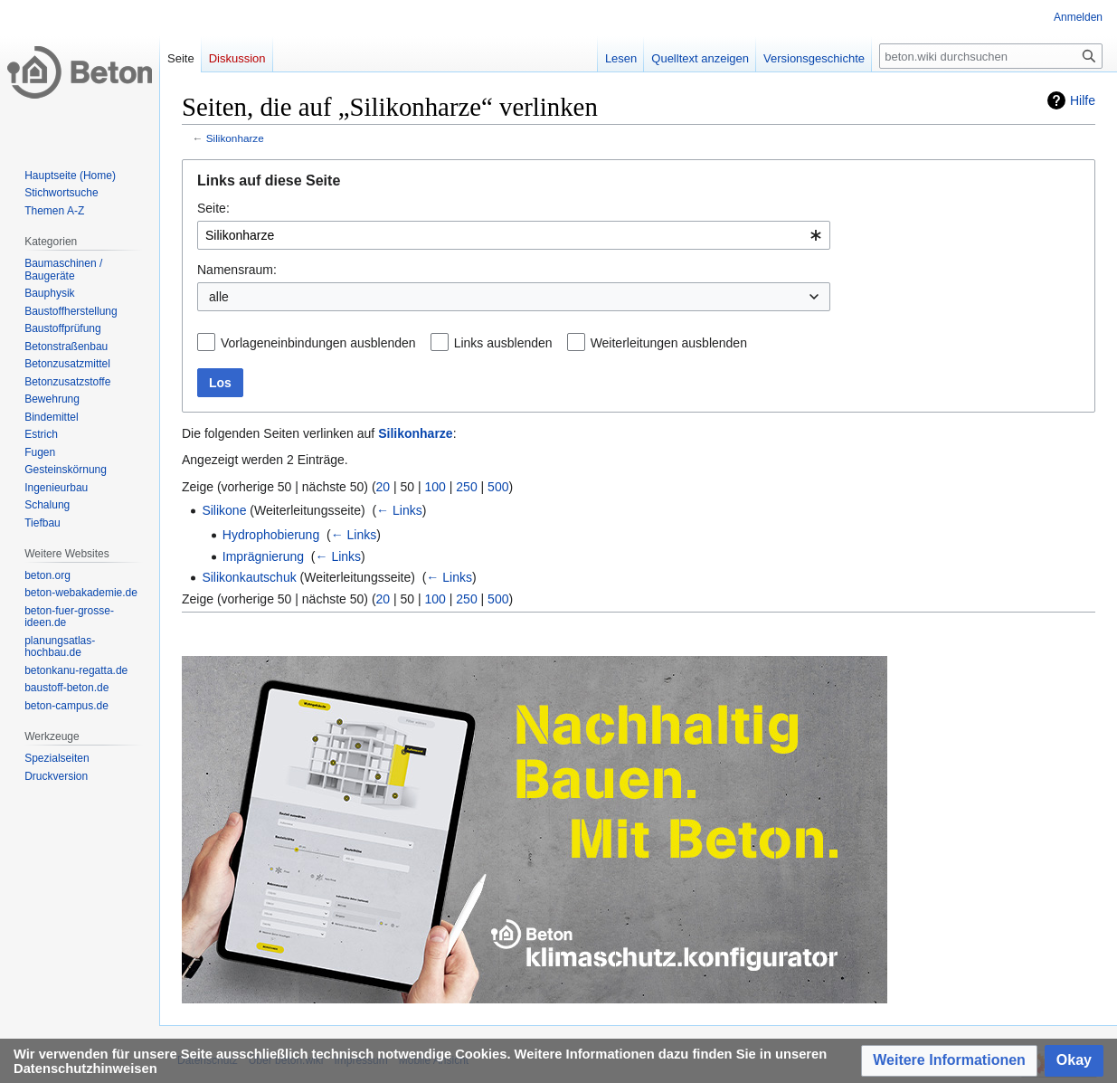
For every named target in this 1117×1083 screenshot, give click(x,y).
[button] (949, 1061)
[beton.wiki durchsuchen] (991, 56)
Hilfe (1082, 100)
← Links (399, 510)
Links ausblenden (503, 343)
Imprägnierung (263, 556)
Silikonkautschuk (249, 577)
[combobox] (513, 235)
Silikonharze (235, 138)
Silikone (224, 510)
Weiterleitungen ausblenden (669, 343)
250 (466, 487)
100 (435, 487)
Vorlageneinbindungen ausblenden (318, 343)
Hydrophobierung (270, 534)
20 (383, 487)
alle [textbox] (219, 297)
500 (498, 487)
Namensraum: (237, 269)
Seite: (213, 208)
